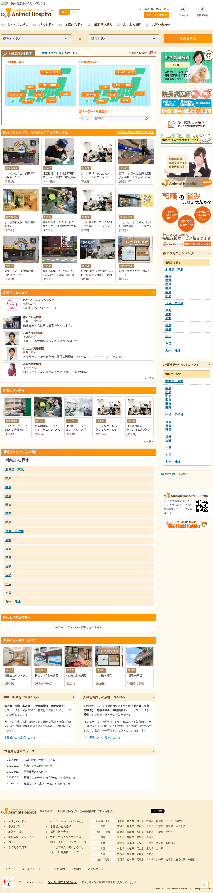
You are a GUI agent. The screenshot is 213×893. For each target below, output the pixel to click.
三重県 (149, 837)
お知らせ (13, 842)
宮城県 (149, 821)
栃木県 (130, 826)
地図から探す (74, 24)
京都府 (130, 843)
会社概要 (76, 869)
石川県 (140, 832)
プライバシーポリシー (35, 869)
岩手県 (140, 821)
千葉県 (159, 826)
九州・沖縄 (17, 94)
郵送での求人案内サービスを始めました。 (48, 783)
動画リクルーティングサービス (68, 842)
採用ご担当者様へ (156, 14)
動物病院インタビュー (21, 836)
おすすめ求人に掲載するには (67, 847)
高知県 (149, 854)
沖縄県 (191, 859)
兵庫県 (149, 843)
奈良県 (159, 843)
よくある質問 (132, 24)
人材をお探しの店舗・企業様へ (104, 697)
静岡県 (130, 837)
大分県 (159, 859)
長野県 (169, 832)
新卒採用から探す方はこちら (60, 53)
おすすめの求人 (17, 24)
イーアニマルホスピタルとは (67, 821)
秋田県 (159, 821)
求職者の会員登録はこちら (19, 737)
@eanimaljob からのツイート (178, 474)
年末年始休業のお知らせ (38, 765)
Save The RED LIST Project (62, 882)
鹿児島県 (180, 859)
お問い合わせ (161, 24)
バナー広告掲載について (64, 852)
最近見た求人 (103, 24)
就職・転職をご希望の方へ (21, 697)
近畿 (43, 94)
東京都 (169, 826)
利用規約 (59, 869)
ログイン (10, 869)
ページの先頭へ (205, 885)
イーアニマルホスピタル (20, 811)
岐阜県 (120, 837)
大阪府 (140, 843)
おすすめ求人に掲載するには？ (136, 132)
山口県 (159, 848)
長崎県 (140, 859)
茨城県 (120, 826)
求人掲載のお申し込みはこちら (102, 737)
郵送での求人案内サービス (65, 836)
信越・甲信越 (49, 85)
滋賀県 (120, 843)
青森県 (130, 821)
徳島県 (120, 854)
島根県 (130, 848)
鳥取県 (120, 848)
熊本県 (149, 859)
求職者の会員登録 (60, 826)
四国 (33, 101)
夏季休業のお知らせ (35, 771)
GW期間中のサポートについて (41, 759)
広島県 (149, 848)
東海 (56, 100)
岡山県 (140, 848)
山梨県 (159, 832)
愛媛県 (140, 854)
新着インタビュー (15, 292)
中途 (64, 12)
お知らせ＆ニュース (19, 751)
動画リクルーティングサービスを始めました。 (51, 777)
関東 (70, 93)
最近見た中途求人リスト (181, 365)
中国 (36, 87)
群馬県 (140, 826)
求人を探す (46, 24)
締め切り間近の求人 (16, 617)
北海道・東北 (51, 72)
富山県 (130, 832)
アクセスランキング (178, 253)
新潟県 (120, 832)
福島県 (179, 821)
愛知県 (140, 837)
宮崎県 (169, 859)
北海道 (120, 821)
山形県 (169, 821)
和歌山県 (170, 843)
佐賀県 (130, 859)
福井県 (149, 832)
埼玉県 (149, 826)
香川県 (130, 854)
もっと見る (147, 378)
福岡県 (120, 859)
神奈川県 (180, 826)
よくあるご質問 (17, 847)
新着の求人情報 (13, 390)
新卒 (74, 12)
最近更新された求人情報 (19, 452)
